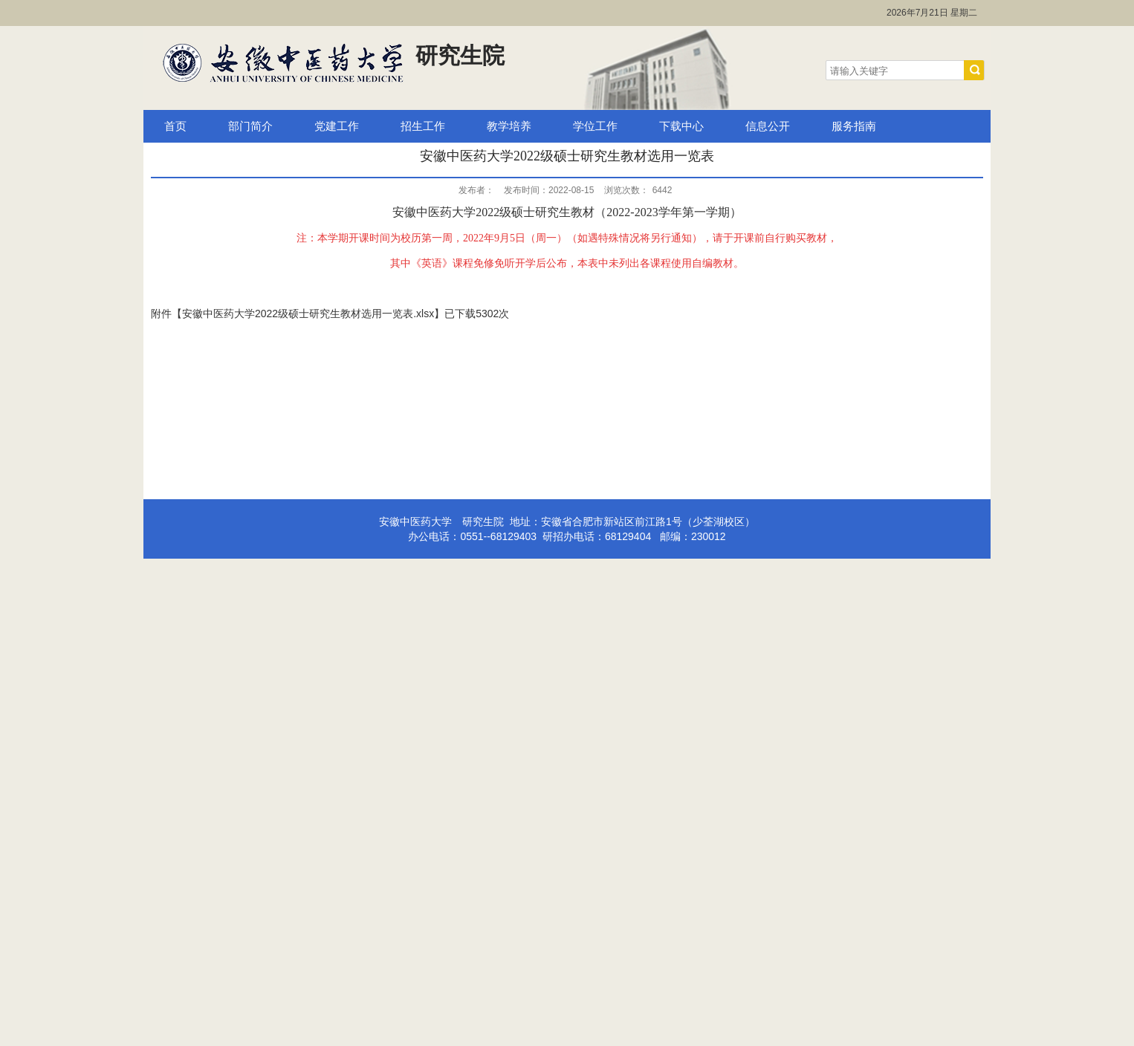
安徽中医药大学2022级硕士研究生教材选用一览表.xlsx (308, 313)
